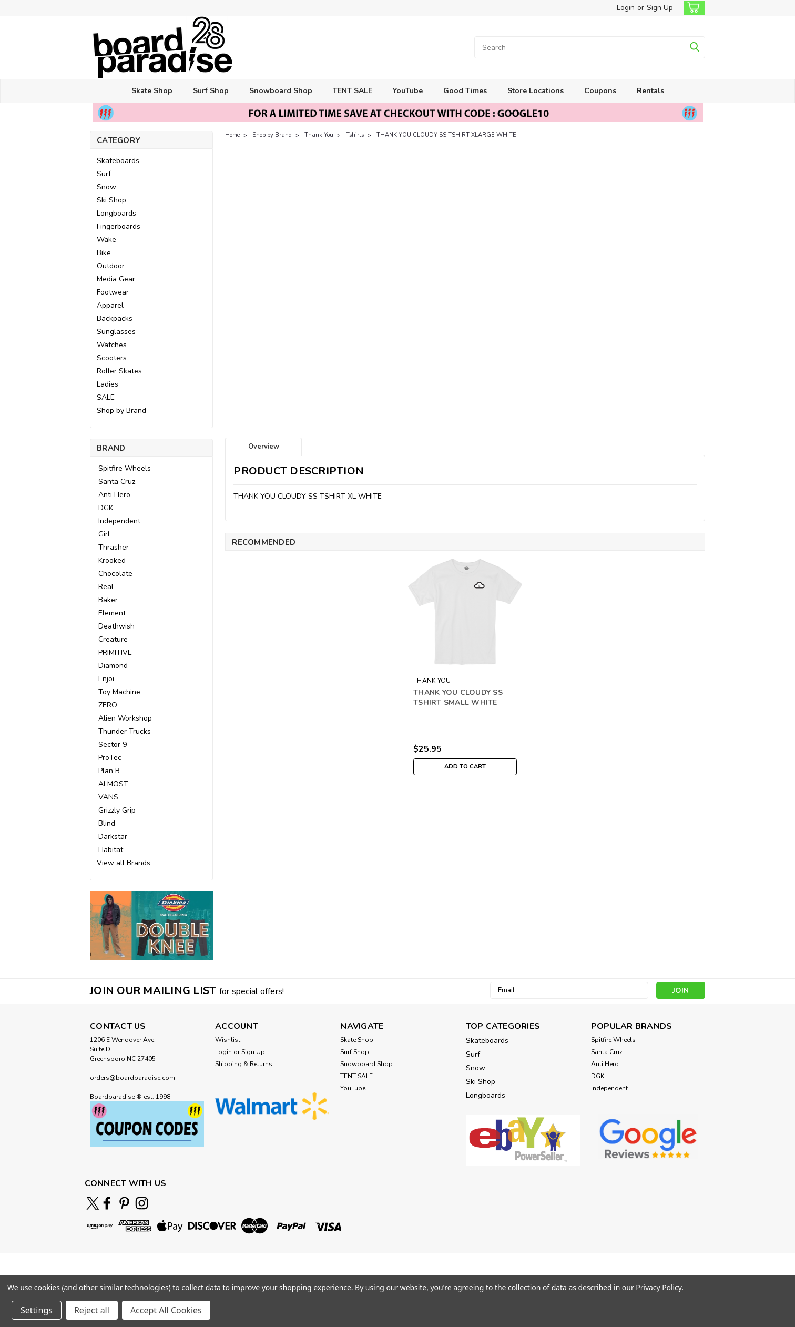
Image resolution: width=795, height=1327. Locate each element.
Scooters (112, 358)
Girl (104, 534)
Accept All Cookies (166, 1310)
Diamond (113, 666)
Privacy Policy (658, 1287)
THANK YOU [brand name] (432, 680)
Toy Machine (119, 692)
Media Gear (116, 279)
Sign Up (660, 8)
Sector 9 (112, 744)
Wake (106, 240)
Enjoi (106, 679)
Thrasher (113, 547)
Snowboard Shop (280, 91)
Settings (37, 1310)
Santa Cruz (116, 482)
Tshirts (355, 135)
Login (626, 8)
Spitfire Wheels (124, 468)
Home (232, 135)
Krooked (112, 560)
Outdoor (111, 266)
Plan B (109, 771)
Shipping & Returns (243, 1064)
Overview (263, 446)
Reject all (91, 1310)
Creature (113, 639)
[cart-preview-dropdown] (691, 8)
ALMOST (113, 784)
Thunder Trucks (124, 731)
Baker (108, 600)
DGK (105, 508)
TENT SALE (352, 91)
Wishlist (227, 1040)
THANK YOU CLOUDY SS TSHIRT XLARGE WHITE (446, 135)
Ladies (107, 384)
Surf (104, 174)
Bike (104, 253)
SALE (106, 397)
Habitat (110, 850)
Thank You (318, 135)
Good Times (465, 91)
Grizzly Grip (117, 810)
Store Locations (535, 91)
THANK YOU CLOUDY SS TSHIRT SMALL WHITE (458, 697)
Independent (119, 521)
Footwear (113, 292)
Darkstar (112, 837)
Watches (112, 345)
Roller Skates (119, 371)
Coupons (600, 91)
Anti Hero (114, 495)
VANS (108, 797)
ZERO (107, 705)
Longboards (116, 213)
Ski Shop (111, 200)
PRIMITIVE (115, 652)
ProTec (109, 758)
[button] (151, 925)
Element (112, 613)
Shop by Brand (121, 411)
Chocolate (115, 574)
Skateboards (118, 161)
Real (106, 587)
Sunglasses (116, 332)
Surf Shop (211, 91)
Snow (106, 187)
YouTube (408, 91)
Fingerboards (118, 226)
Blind (106, 823)
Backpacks (114, 318)
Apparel (110, 305)
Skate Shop (151, 91)
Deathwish (116, 626)
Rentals (650, 91)
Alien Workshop (125, 718)
